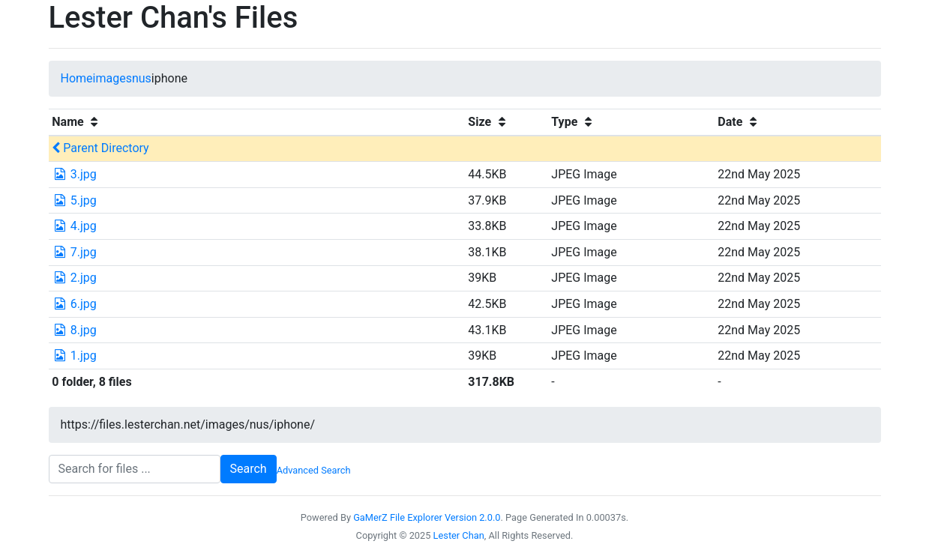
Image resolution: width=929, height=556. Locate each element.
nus (141, 78)
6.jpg (74, 304)
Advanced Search (314, 470)
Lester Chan (458, 535)
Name (77, 122)
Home (77, 78)
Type (573, 122)
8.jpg (74, 330)
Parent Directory (100, 148)
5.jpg (74, 200)
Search (248, 469)
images (112, 78)
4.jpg (74, 226)
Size (488, 122)
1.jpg (74, 355)
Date (739, 122)
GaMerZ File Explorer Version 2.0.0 (426, 517)
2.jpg (74, 278)
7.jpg (74, 252)
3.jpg (74, 174)
